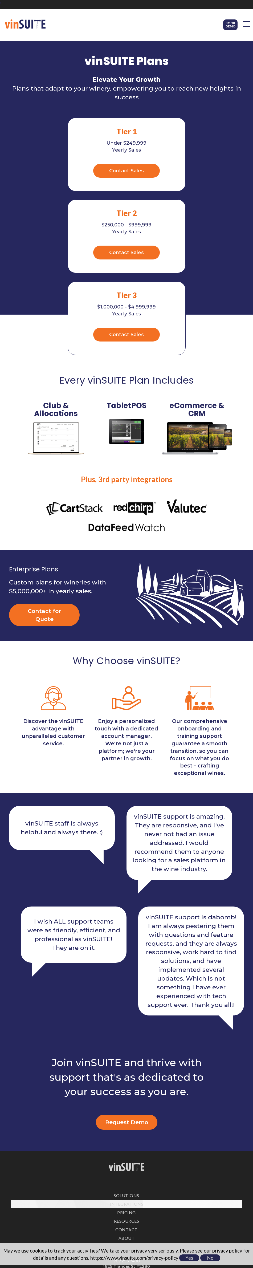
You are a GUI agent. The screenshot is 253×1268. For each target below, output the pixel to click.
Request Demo (126, 1038)
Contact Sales (71, 170)
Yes (189, 1258)
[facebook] (121, 1204)
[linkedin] (132, 1204)
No (210, 1258)
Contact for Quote (44, 531)
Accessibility (126, 1240)
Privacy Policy (126, 1229)
